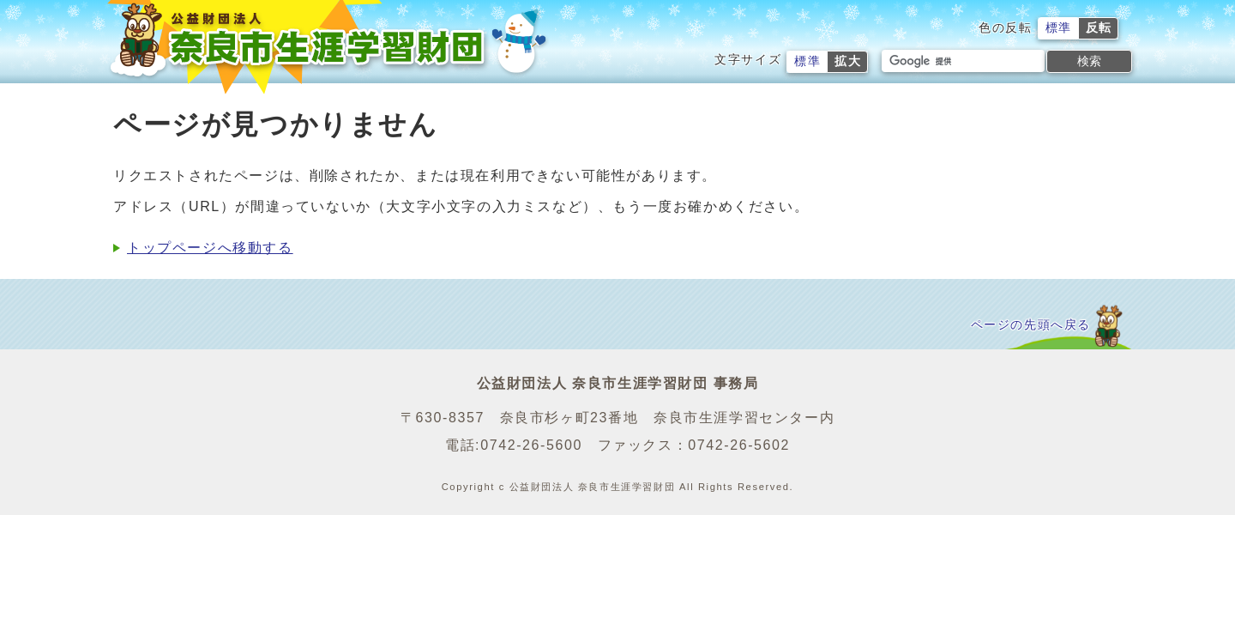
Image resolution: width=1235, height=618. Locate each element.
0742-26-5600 (531, 445)
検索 (1089, 61)
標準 (1058, 27)
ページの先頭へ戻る (1031, 324)
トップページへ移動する (210, 247)
